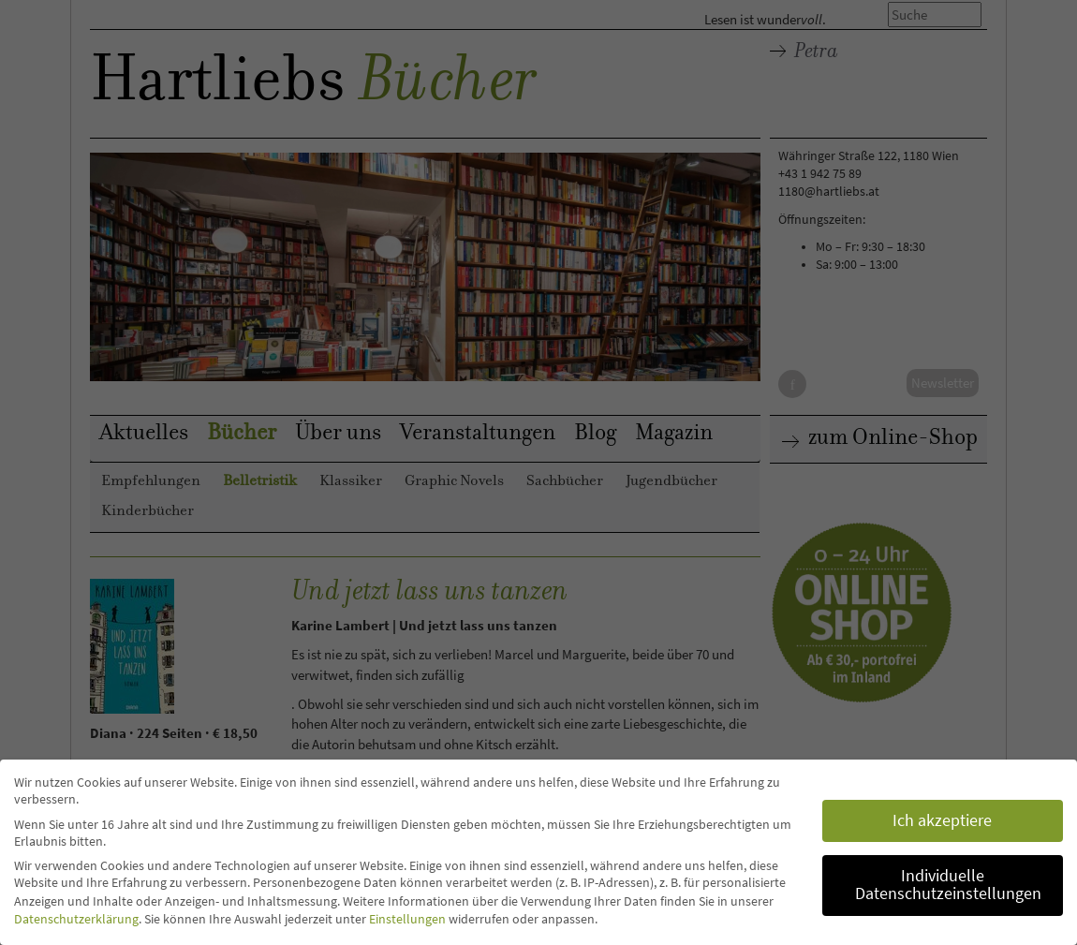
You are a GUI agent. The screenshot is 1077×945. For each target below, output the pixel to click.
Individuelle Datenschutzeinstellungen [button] (948, 885)
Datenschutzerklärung (76, 918)
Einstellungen (407, 918)
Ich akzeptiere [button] (942, 820)
